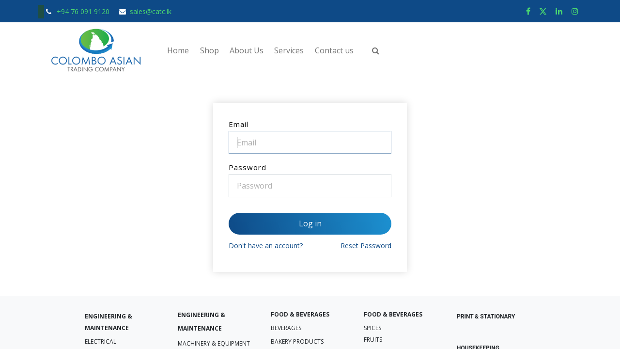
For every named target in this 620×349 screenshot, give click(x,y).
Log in (310, 223)
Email (238, 124)
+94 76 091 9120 (84, 11)
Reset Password (366, 245)
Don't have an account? (266, 245)
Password (247, 167)
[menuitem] (178, 50)
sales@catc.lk (150, 11)
